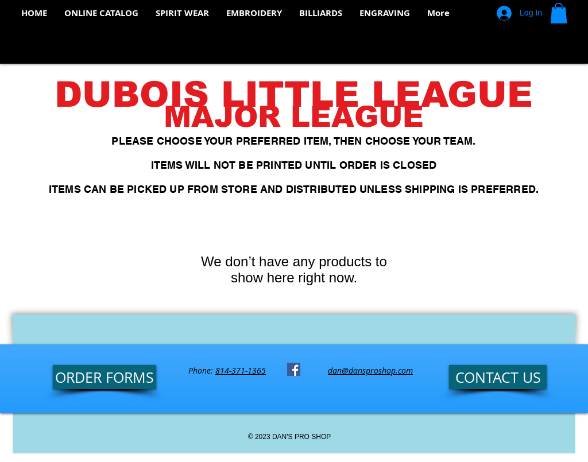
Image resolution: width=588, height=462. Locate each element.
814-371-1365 (240, 370)
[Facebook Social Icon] (293, 369)
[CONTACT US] (498, 377)
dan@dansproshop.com (370, 370)
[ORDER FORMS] (104, 377)
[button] (558, 13)
